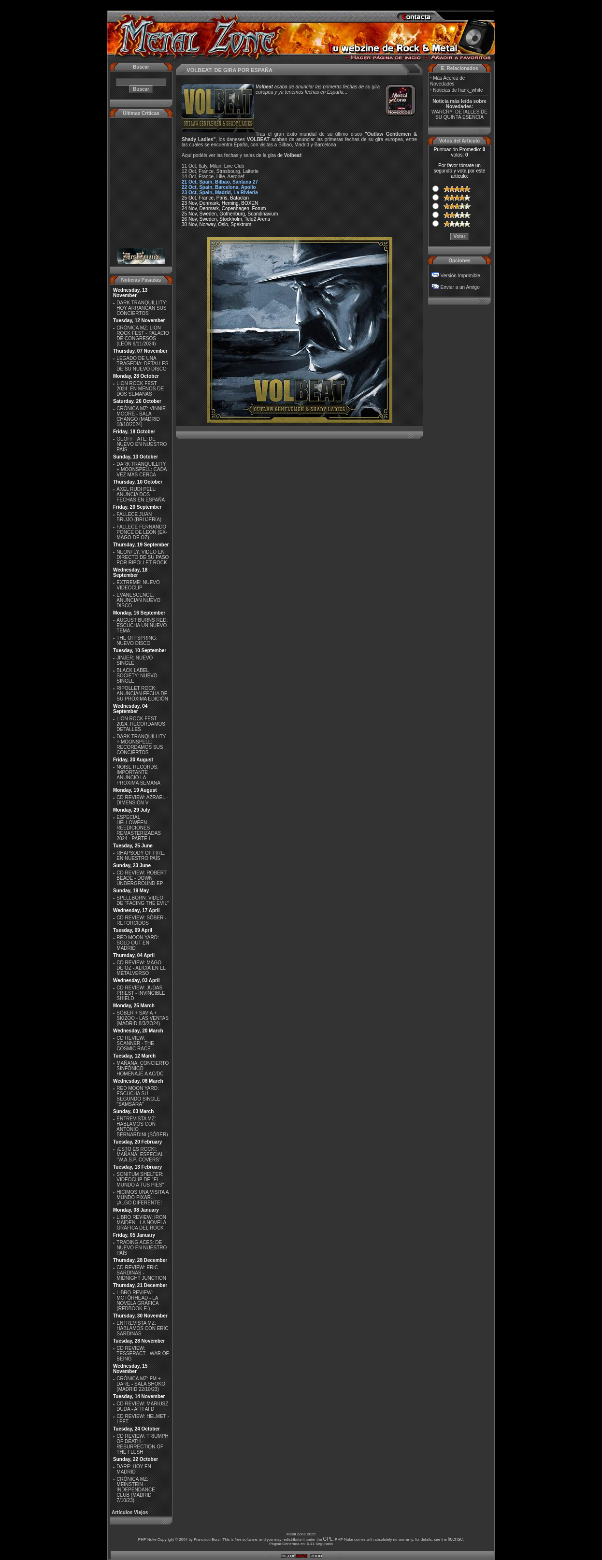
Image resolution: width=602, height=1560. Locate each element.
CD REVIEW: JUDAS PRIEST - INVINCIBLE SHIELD (140, 993)
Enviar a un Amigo (460, 287)
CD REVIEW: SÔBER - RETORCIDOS (141, 920)
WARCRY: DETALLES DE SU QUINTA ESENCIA (459, 114)
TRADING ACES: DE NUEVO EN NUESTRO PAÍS (141, 1248)
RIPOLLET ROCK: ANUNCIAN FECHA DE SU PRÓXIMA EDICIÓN (142, 693)
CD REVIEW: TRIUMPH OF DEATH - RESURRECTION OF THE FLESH (142, 1444)
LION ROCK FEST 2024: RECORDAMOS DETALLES (140, 724)
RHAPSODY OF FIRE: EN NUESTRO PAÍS (140, 855)
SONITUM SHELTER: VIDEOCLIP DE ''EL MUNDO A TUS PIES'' (140, 1180)
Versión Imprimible (460, 275)
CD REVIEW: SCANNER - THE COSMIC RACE (135, 1043)
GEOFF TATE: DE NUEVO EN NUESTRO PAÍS (141, 444)
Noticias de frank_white (458, 90)
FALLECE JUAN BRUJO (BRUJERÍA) (138, 517)
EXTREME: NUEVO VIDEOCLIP (137, 585)
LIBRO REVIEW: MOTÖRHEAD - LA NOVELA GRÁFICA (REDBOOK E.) (137, 1300)
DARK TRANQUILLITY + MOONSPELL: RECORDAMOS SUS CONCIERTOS (141, 744)
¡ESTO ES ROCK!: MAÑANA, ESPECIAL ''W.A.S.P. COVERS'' (139, 1154)
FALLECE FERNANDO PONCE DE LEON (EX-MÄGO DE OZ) (141, 532)
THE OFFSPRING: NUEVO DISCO (136, 640)
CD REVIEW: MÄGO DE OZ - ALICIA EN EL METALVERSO (140, 968)
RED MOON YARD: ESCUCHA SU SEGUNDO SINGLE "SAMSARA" (138, 1096)
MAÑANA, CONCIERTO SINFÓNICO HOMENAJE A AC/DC (142, 1068)
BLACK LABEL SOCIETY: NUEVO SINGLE (136, 676)
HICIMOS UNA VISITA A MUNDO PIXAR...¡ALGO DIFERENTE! (142, 1197)
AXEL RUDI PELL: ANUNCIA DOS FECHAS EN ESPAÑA (140, 494)
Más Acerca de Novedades (447, 80)
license (455, 1539)
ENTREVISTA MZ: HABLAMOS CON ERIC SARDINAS (142, 1328)
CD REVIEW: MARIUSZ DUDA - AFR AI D (142, 1406)
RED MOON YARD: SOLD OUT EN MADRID (137, 943)
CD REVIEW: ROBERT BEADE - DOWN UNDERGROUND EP (141, 878)
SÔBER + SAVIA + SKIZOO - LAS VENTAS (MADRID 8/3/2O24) (142, 1018)
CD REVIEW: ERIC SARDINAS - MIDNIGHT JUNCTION (141, 1273)
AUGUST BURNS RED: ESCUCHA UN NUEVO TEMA (142, 625)
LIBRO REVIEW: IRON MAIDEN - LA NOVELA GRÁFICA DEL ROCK (141, 1223)
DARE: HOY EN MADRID (133, 1469)
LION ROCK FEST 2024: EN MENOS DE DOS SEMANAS (140, 389)
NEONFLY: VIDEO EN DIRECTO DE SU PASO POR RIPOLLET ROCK (142, 557)
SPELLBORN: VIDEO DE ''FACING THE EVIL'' (142, 900)
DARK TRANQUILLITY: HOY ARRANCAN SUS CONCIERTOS (141, 308)
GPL (328, 1539)
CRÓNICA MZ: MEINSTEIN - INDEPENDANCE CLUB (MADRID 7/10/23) (135, 1489)
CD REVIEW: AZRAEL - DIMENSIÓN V (142, 800)
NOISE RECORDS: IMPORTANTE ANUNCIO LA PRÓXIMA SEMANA (138, 775)
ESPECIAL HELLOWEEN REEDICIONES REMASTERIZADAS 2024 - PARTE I (138, 828)
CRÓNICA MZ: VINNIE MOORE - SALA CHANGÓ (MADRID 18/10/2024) (141, 416)
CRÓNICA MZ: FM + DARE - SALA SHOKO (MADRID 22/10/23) (140, 1384)
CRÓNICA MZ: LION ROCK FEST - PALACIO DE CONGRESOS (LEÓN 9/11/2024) (142, 335)
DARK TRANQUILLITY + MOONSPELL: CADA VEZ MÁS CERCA (141, 469)
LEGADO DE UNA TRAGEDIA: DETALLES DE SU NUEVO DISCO (142, 364)
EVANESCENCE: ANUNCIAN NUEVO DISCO (138, 600)
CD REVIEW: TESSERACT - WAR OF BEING (142, 1353)
